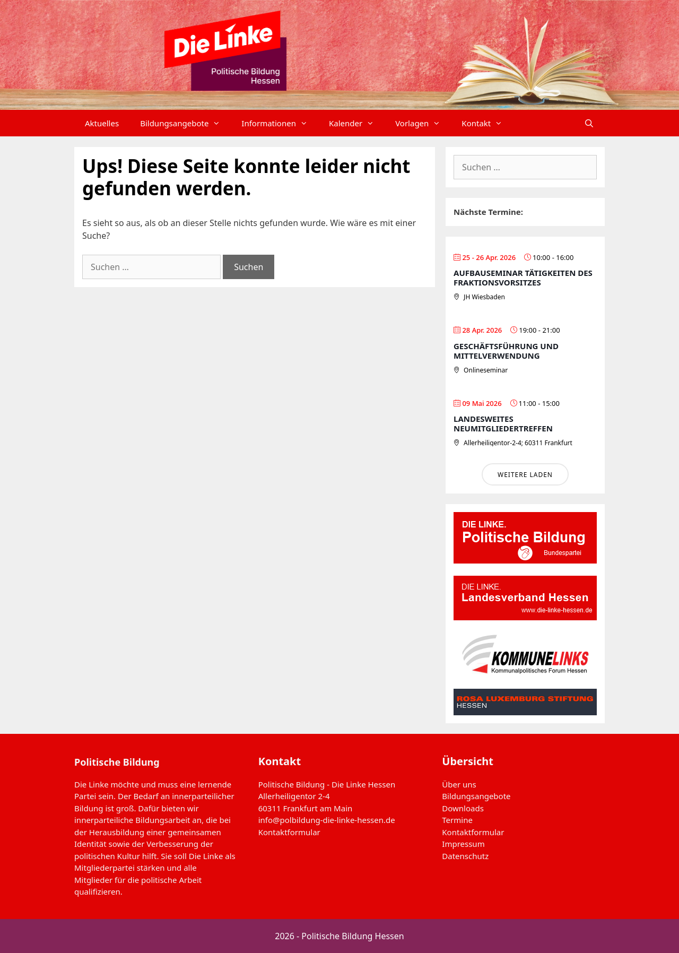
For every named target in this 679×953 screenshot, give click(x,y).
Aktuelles (102, 123)
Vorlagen (423, 123)
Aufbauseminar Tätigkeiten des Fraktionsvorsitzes (523, 277)
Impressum (463, 843)
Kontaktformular (289, 832)
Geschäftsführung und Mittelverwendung (506, 351)
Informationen (279, 123)
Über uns (459, 784)
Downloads (463, 808)
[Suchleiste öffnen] (589, 123)
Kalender (357, 123)
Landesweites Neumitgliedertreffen (503, 423)
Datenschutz (465, 856)
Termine (457, 820)
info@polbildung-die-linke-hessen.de (326, 820)
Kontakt (487, 123)
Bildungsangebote (185, 123)
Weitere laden (525, 474)
